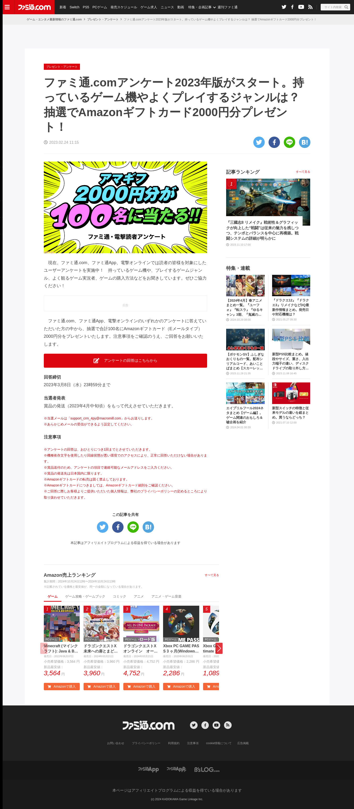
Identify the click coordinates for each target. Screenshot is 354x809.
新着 (63, 7)
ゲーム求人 (148, 7)
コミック (119, 596)
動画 (180, 7)
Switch (74, 7)
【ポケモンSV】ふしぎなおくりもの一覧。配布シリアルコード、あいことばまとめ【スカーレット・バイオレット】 (245, 361)
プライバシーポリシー (157, 491)
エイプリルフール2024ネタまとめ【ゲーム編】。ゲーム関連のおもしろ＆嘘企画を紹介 (245, 415)
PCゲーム (99, 7)
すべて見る (212, 575)
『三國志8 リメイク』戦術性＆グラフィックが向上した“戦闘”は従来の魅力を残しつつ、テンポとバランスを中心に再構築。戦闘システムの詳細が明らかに (262, 230)
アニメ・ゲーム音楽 (166, 596)
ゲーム (53, 596)
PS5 (86, 7)
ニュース (167, 7)
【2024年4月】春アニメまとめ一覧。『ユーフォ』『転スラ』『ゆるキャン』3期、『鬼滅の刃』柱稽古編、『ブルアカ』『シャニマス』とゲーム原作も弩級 (244, 308)
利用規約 (173, 743)
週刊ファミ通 (227, 7)
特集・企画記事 (199, 7)
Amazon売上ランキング (70, 575)
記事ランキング (242, 172)
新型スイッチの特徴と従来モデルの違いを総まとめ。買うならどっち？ (290, 412)
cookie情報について (219, 743)
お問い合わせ (115, 743)
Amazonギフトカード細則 (125, 485)
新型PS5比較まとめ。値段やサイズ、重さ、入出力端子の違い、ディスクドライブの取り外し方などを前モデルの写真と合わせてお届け (290, 361)
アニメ (139, 596)
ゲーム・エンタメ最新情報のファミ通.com (54, 19)
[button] (219, 648)
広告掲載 (243, 743)
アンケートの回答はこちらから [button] (125, 360)
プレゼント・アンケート (103, 19)
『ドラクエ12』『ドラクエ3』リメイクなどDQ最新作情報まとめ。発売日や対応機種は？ (290, 307)
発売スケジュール (123, 7)
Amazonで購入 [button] (62, 687)
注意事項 (193, 743)
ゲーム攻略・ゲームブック (85, 596)
